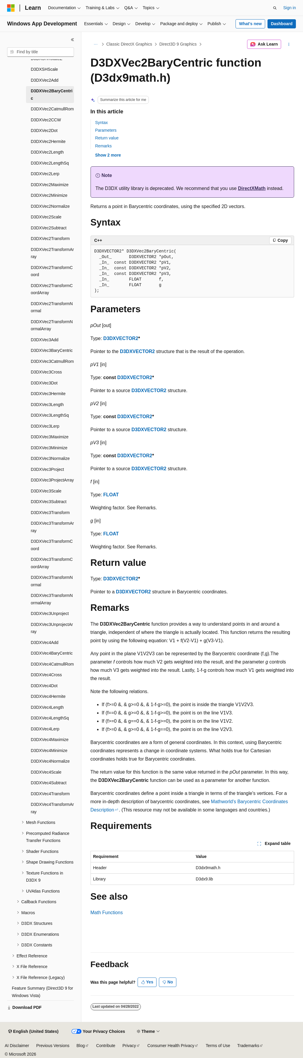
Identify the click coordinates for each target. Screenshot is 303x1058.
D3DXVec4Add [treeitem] (44, 642)
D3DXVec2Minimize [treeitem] (49, 195)
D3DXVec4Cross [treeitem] (46, 674)
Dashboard (281, 23)
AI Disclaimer (17, 1045)
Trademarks (248, 1045)
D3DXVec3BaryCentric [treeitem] (52, 350)
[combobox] (40, 52)
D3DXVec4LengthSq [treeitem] (50, 718)
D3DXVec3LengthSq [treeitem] (50, 415)
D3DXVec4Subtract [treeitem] (49, 782)
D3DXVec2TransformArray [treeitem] (52, 253)
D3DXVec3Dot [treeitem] (44, 383)
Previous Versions (52, 1045)
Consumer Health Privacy (170, 1045)
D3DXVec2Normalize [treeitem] (50, 206)
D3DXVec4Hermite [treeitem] (48, 696)
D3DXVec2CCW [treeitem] (46, 119)
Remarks (103, 146)
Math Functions (107, 912)
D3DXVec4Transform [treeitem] (50, 793)
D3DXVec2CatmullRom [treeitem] (52, 109)
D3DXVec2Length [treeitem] (47, 152)
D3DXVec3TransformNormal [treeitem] (52, 581)
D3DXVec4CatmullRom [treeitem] (52, 664)
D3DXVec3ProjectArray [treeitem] (52, 480)
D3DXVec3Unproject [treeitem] (50, 613)
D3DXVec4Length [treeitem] (47, 707)
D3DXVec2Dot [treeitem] (44, 130)
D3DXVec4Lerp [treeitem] (45, 729)
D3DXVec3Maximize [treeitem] (50, 436)
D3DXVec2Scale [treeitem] (46, 217)
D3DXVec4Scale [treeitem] (46, 772)
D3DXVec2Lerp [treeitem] (45, 173)
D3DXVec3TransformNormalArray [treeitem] (52, 599)
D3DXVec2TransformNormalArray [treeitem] (52, 325)
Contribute (105, 1045)
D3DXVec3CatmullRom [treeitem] (52, 361)
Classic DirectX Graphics (129, 44)
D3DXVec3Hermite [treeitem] (48, 393)
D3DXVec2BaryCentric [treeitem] (51, 94)
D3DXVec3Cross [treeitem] (46, 372)
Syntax (101, 122)
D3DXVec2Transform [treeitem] (50, 238)
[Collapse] (72, 39)
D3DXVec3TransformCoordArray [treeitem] (52, 563)
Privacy (129, 1045)
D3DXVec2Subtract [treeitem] (49, 228)
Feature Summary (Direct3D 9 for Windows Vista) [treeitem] (42, 992)
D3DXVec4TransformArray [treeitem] (52, 808)
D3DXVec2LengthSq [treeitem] (50, 163)
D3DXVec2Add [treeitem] (44, 80)
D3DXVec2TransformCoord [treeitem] (52, 271)
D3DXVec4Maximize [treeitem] (50, 739)
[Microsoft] (11, 8)
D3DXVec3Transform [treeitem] (50, 512)
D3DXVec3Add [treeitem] (44, 339)
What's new (250, 23)
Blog (81, 1045)
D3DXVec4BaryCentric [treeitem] (52, 653)
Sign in (289, 7)
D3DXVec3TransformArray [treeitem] (52, 527)
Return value (107, 138)
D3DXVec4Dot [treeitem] (44, 685)
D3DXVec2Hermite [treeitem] (48, 141)
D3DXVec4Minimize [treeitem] (49, 750)
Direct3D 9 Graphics (177, 44)
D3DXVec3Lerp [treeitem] (45, 426)
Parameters (106, 130)
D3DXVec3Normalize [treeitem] (50, 458)
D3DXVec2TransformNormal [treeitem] (52, 307)
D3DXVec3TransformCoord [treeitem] (52, 545)
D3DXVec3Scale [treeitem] (46, 491)
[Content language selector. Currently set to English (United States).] (33, 1031)
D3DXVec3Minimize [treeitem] (49, 447)
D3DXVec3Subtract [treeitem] (49, 501)
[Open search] (275, 8)
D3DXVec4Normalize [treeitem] (50, 761)
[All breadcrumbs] (96, 44)
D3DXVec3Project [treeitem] (47, 469)
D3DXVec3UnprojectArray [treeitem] (52, 628)
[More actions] (288, 44)
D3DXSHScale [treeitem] (44, 69)
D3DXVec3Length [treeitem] (47, 404)
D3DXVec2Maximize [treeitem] (50, 184)
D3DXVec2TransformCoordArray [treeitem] (52, 289)
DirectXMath (251, 188)
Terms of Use (218, 1045)
